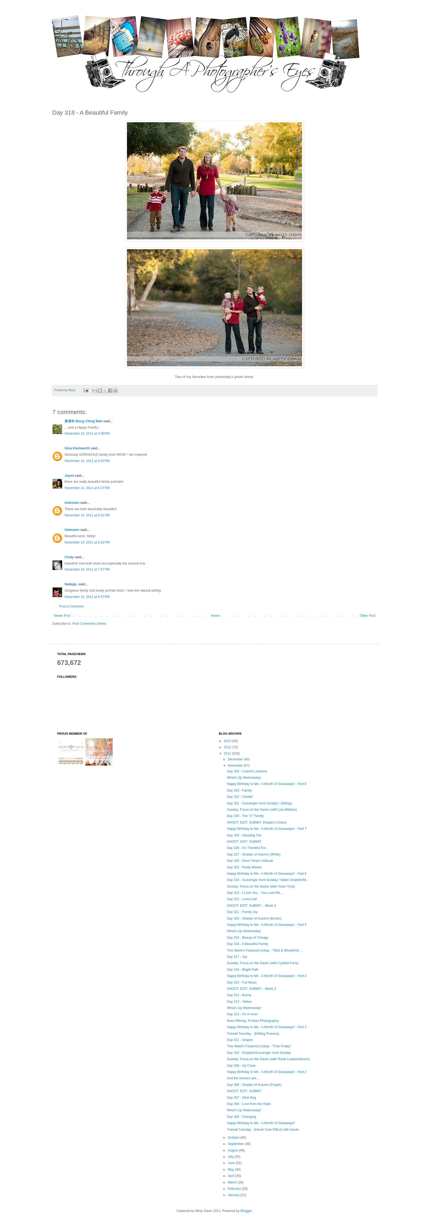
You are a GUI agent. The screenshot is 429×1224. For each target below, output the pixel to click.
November (236, 765)
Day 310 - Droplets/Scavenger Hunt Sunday (259, 1053)
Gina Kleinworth (77, 448)
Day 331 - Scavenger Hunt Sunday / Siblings (259, 803)
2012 (228, 747)
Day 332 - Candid (239, 797)
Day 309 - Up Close (241, 1066)
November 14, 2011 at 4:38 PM (87, 433)
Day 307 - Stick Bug (241, 1098)
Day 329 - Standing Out (244, 835)
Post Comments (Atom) (89, 624)
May (231, 1169)
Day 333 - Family (239, 790)
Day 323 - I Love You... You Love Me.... (255, 893)
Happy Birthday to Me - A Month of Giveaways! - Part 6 (266, 874)
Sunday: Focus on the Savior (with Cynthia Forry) (262, 963)
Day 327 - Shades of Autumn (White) (253, 854)
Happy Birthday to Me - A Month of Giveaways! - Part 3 (266, 1027)
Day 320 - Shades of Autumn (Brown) (254, 918)
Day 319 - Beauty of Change (247, 938)
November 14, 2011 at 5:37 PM (87, 488)
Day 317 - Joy (237, 957)
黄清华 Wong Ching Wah (83, 421)
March (233, 1182)
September (236, 1144)
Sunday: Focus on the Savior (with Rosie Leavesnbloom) (268, 1059)
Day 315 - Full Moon (241, 982)
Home (215, 616)
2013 (228, 741)
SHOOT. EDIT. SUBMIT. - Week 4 (251, 906)
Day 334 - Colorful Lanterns (247, 771)
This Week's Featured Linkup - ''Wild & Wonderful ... (264, 950)
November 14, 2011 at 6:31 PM (87, 515)
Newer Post (62, 616)
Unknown (72, 503)
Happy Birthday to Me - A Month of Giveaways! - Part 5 (266, 925)
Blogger (246, 1211)
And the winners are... (243, 1078)
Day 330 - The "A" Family (245, 816)
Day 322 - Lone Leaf (242, 899)
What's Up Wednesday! (244, 778)
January (234, 1195)
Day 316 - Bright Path (242, 970)
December (236, 759)
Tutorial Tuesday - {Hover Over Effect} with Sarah (262, 1130)
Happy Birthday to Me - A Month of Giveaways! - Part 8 (266, 784)
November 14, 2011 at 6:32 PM (87, 542)
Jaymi (69, 476)
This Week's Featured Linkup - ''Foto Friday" (259, 1046)
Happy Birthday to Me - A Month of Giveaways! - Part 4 (266, 976)
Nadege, (71, 584)
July (231, 1157)
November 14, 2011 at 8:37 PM (87, 597)
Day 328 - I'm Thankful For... (247, 848)
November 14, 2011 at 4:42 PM (87, 461)
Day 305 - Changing (241, 1117)
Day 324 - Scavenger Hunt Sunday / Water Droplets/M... (267, 880)
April (231, 1176)
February (235, 1189)
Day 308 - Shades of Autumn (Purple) (254, 1085)
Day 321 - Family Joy (242, 912)
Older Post (367, 616)
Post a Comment (71, 606)
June (232, 1163)
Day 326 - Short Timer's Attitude (250, 861)
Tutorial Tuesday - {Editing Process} (253, 1034)
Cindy (69, 557)
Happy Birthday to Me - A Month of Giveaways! (261, 1123)
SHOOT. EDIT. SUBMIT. (244, 842)
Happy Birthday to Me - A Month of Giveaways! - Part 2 (266, 1072)
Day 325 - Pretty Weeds (244, 867)
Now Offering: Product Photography (253, 1021)
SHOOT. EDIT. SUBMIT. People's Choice (256, 822)
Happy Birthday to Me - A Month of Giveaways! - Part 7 (266, 829)
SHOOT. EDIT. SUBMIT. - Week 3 (251, 989)
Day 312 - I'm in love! (242, 1014)
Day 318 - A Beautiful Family (247, 944)
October (234, 1137)
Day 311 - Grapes (240, 1040)
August (233, 1150)
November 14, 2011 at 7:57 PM (87, 569)
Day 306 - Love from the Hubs (249, 1104)
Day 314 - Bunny (239, 995)
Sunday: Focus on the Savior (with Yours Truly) (261, 886)
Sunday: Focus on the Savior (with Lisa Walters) (262, 810)
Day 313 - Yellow (239, 1002)
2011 (228, 753)
